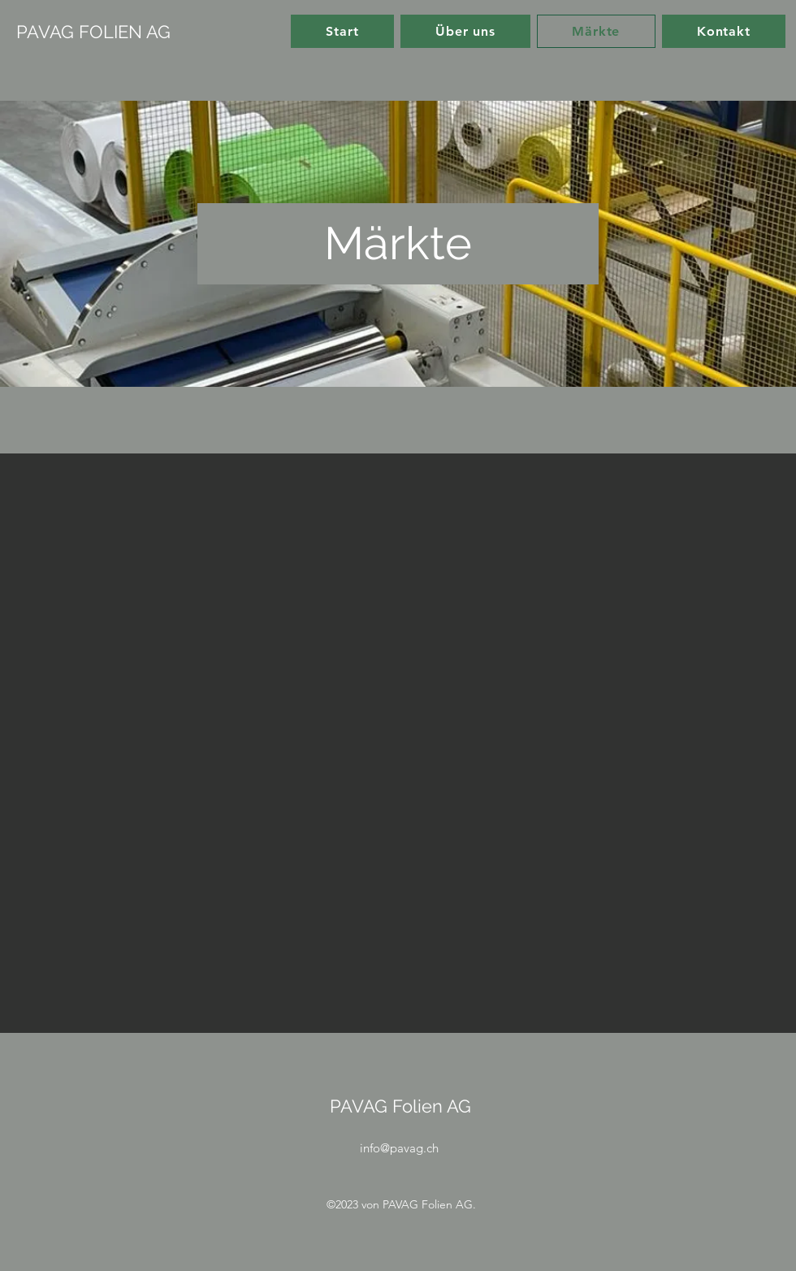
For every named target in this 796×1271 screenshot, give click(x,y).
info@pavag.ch (399, 1148)
